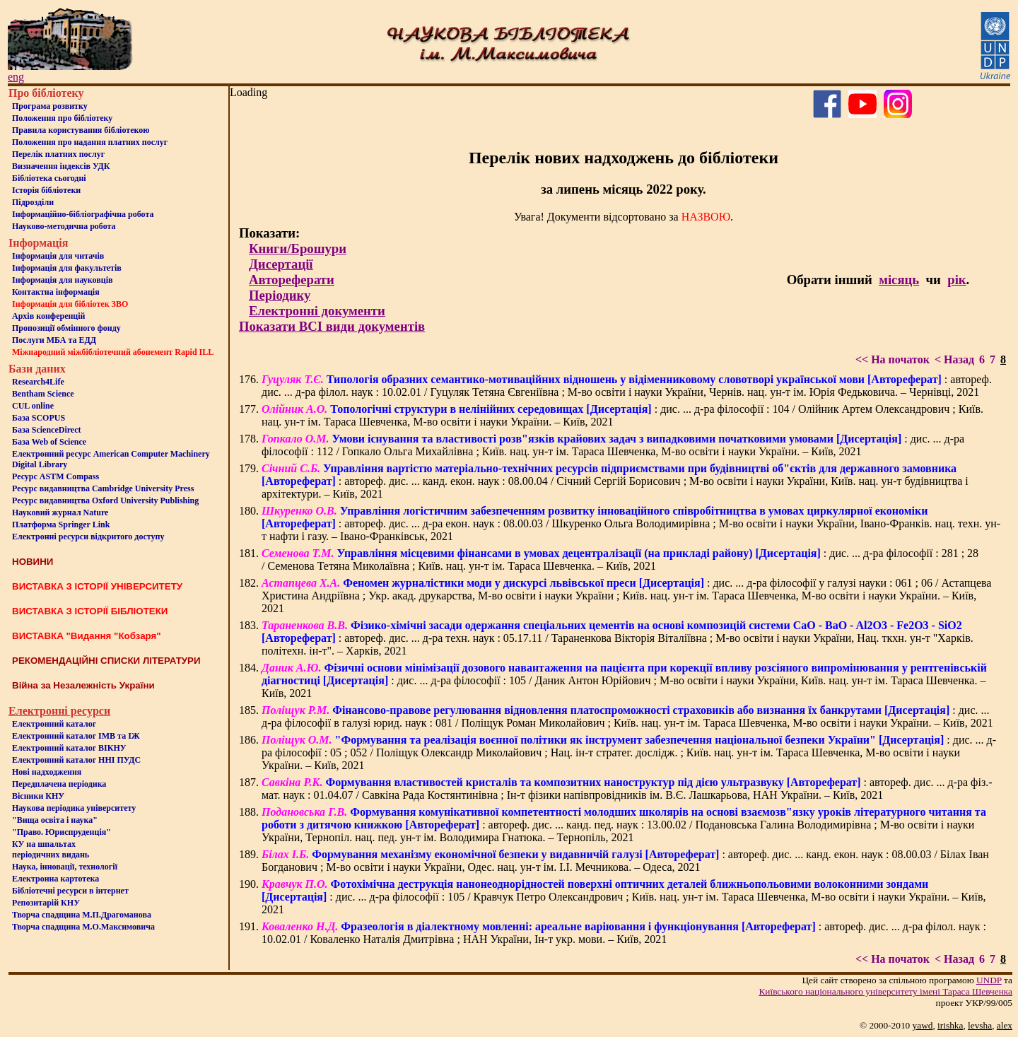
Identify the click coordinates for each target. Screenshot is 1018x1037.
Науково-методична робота (64, 226)
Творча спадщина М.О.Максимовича (83, 927)
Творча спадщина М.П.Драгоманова (81, 915)
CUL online (33, 406)
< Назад (954, 359)
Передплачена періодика (59, 784)
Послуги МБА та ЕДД (54, 340)
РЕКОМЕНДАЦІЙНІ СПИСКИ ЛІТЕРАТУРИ (106, 660)
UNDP (989, 980)
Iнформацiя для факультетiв (67, 268)
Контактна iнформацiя (56, 292)
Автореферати (291, 279)
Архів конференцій (49, 316)
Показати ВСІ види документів (332, 326)
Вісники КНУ (38, 796)
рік (956, 279)
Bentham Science (43, 394)
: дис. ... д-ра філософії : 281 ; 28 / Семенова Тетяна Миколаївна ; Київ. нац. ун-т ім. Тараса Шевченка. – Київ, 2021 (620, 559)
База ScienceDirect (46, 430)
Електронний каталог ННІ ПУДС (76, 760)
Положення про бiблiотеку (62, 118)
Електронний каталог (54, 724)
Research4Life (38, 382)
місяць (899, 279)
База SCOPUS (38, 418)
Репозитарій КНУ (46, 903)
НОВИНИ (32, 561)
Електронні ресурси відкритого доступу (88, 536)
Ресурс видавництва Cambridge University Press (103, 488)
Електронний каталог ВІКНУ (69, 748)
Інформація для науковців (62, 280)
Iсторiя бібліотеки (46, 190)
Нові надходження (46, 772)
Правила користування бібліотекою (80, 130)
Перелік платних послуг (58, 154)
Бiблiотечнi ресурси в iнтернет (70, 891)
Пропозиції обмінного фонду (66, 328)
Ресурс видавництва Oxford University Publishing (105, 500)
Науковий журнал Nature (60, 512)
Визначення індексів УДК (61, 166)
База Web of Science (49, 442)
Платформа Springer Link (61, 524)
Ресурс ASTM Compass (55, 476)
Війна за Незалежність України (83, 685)
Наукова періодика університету (74, 808)
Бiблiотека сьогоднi (49, 178)
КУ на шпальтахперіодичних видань (50, 849)
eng (16, 77)
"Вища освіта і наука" (55, 820)
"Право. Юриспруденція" (61, 832)
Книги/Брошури (297, 248)
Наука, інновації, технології (64, 867)
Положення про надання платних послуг (90, 142)
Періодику (279, 295)
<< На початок (892, 359)
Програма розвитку (50, 106)
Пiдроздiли (33, 202)
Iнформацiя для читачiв (58, 256)
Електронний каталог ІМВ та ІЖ (76, 736)
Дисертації (281, 264)
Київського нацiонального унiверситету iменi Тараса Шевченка (885, 991)
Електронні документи (317, 310)
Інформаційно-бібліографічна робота (82, 214)
